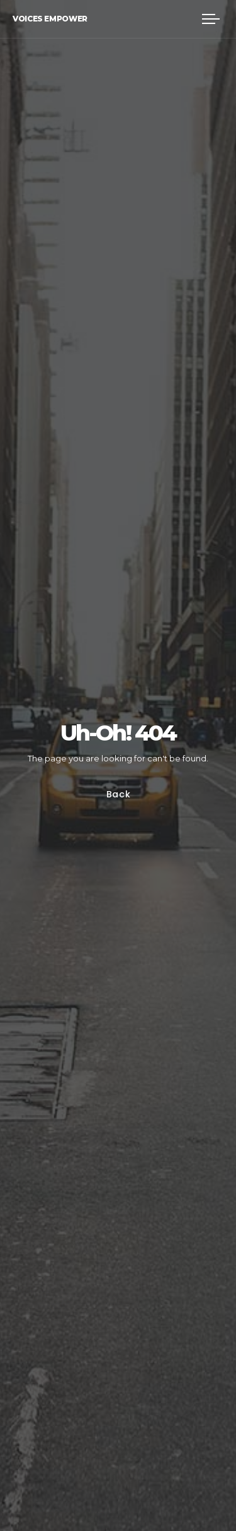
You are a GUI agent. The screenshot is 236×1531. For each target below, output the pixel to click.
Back (118, 795)
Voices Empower (50, 18)
